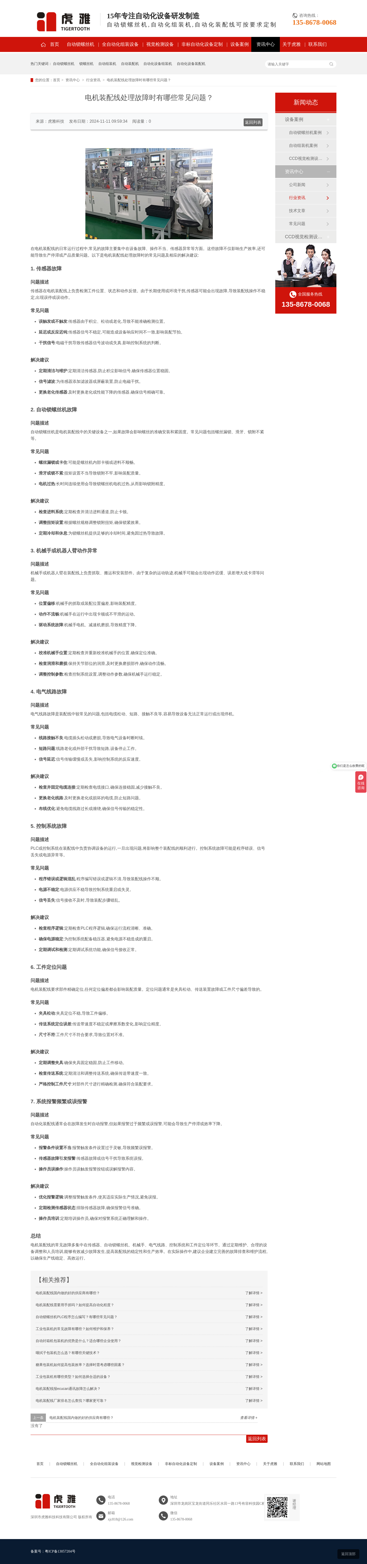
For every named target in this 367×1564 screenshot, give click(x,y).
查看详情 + (248, 1418)
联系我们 (317, 44)
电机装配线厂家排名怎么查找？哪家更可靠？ (71, 1401)
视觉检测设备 (160, 44)
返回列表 (253, 122)
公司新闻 (297, 185)
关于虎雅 (291, 44)
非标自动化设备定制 (202, 44)
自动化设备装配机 (191, 64)
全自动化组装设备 (120, 44)
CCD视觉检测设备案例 (307, 158)
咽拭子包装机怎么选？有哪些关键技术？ (68, 1353)
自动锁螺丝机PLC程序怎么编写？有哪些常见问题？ (76, 1317)
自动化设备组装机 (157, 64)
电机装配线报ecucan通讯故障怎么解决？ (68, 1389)
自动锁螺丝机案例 (305, 132)
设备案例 (239, 44)
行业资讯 (93, 80)
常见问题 (297, 223)
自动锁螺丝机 (80, 44)
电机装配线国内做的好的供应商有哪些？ (68, 1293)
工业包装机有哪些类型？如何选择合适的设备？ (73, 1377)
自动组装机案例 (303, 145)
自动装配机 (130, 64)
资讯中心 (265, 44)
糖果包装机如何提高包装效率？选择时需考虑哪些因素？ (80, 1365)
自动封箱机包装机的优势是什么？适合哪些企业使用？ (78, 1341)
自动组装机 (107, 64)
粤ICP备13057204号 (60, 1551)
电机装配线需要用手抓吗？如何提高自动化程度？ (75, 1305)
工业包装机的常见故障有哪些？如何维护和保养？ (75, 1329)
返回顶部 (348, 1554)
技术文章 (297, 210)
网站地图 (324, 1464)
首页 (54, 44)
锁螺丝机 (86, 64)
